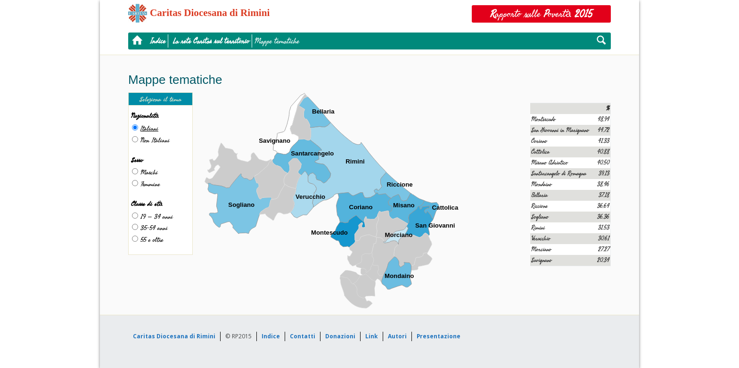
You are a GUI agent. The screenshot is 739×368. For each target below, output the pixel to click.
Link (371, 336)
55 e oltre (151, 239)
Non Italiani (155, 140)
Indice (157, 41)
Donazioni (340, 336)
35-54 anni (154, 228)
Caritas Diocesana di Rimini (174, 336)
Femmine (150, 184)
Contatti (302, 336)
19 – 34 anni (156, 216)
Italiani (149, 128)
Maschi (149, 172)
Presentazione (438, 336)
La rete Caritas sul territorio (211, 41)
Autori (397, 336)
